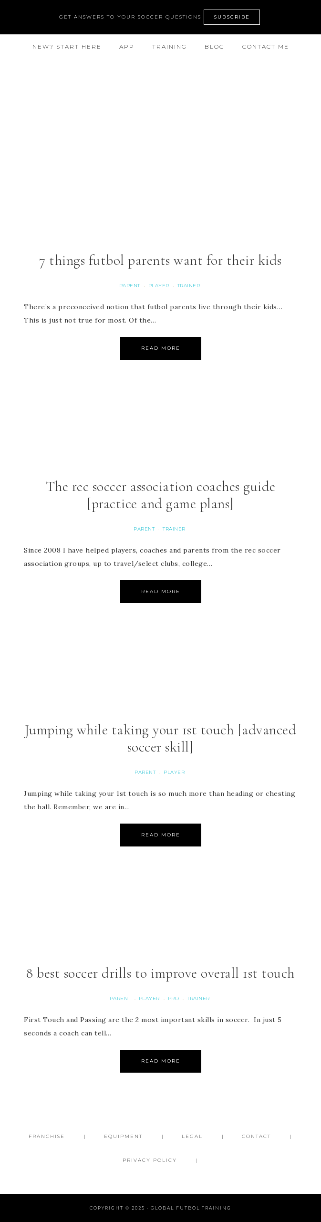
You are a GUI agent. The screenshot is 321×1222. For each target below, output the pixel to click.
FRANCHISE (47, 1136)
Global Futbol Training (160, 98)
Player (158, 285)
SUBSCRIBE (232, 17)
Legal (192, 1136)
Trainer (188, 285)
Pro (173, 998)
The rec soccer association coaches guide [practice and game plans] (161, 495)
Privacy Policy (150, 1160)
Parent (129, 285)
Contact (256, 1136)
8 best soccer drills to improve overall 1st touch (160, 973)
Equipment (123, 1136)
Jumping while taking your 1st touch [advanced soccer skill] (161, 738)
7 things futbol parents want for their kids (160, 260)
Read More (160, 348)
